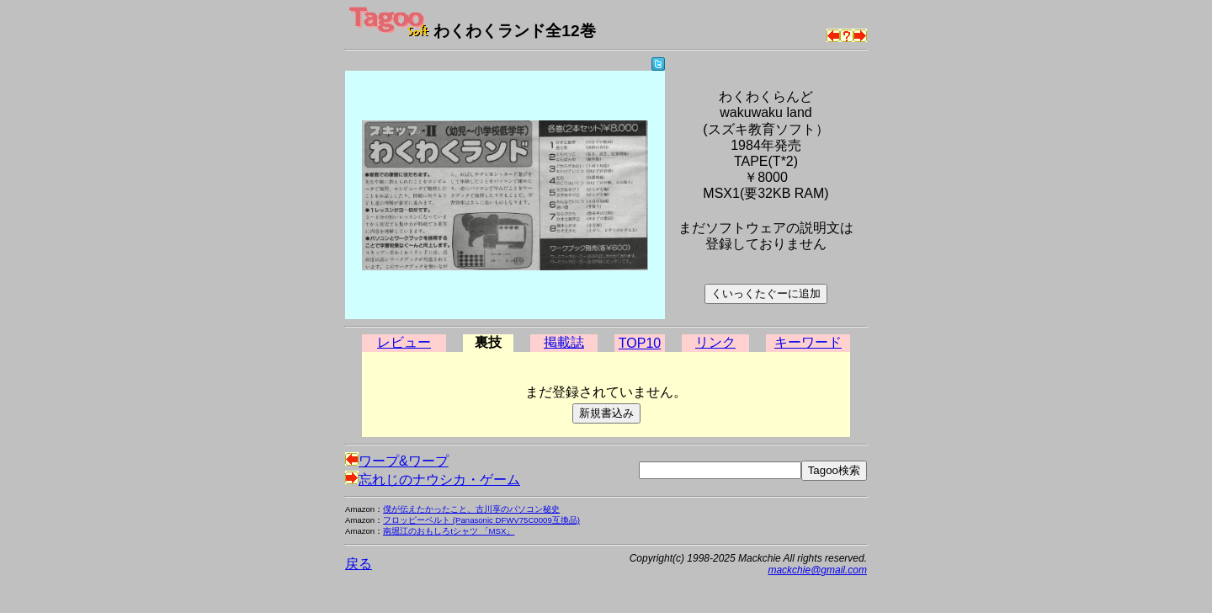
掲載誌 (564, 342)
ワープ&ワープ (397, 461)
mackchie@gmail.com (817, 570)
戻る (358, 564)
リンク (715, 342)
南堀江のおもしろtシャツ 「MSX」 (448, 531)
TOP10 (640, 343)
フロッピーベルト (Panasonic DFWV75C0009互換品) (481, 520)
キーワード (808, 342)
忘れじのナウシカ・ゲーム (432, 479)
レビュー (404, 342)
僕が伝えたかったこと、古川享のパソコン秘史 (471, 509)
